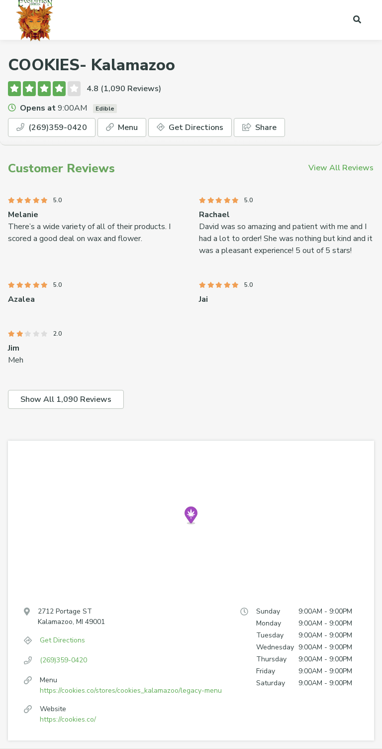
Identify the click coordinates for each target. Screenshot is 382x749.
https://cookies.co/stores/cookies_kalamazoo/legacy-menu (131, 690)
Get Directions (190, 127)
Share (259, 127)
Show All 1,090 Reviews (65, 399)
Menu (122, 127)
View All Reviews (341, 167)
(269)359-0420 (51, 127)
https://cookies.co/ (68, 719)
